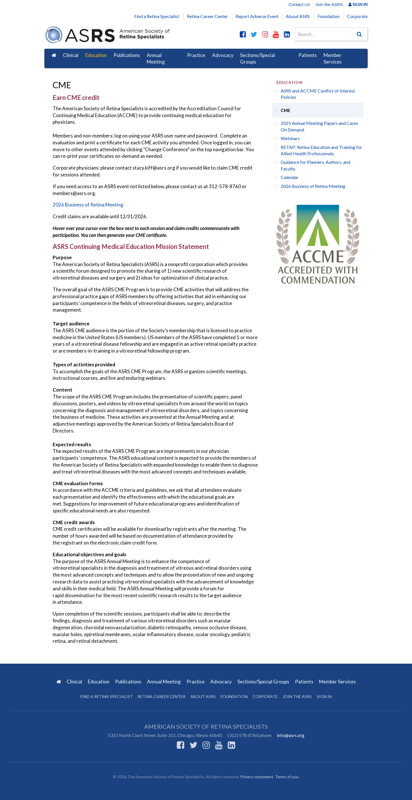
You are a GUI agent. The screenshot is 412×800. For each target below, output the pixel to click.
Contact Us (299, 4)
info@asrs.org (290, 735)
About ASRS (298, 16)
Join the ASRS (329, 4)
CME (285, 110)
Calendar (289, 177)
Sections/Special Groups (257, 58)
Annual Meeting (156, 58)
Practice (196, 55)
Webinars (290, 138)
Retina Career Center (207, 16)
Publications (127, 55)
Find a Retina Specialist (156, 16)
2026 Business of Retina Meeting (88, 205)
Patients (307, 55)
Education (96, 55)
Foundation (329, 16)
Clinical (70, 55)
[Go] (359, 34)
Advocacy (222, 55)
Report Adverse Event (256, 16)
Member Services (333, 58)
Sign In (358, 4)
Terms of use (286, 776)
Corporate (357, 16)
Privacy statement (256, 776)
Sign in (324, 696)
